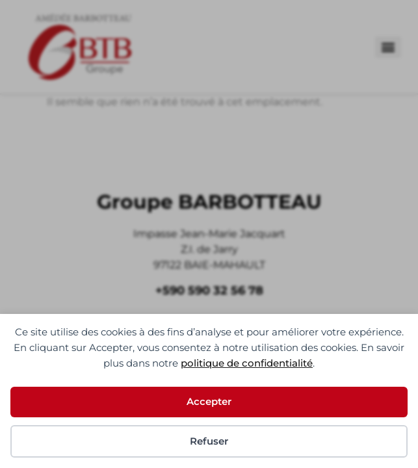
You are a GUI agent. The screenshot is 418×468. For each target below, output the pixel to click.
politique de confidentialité (247, 363)
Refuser (209, 441)
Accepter (209, 401)
